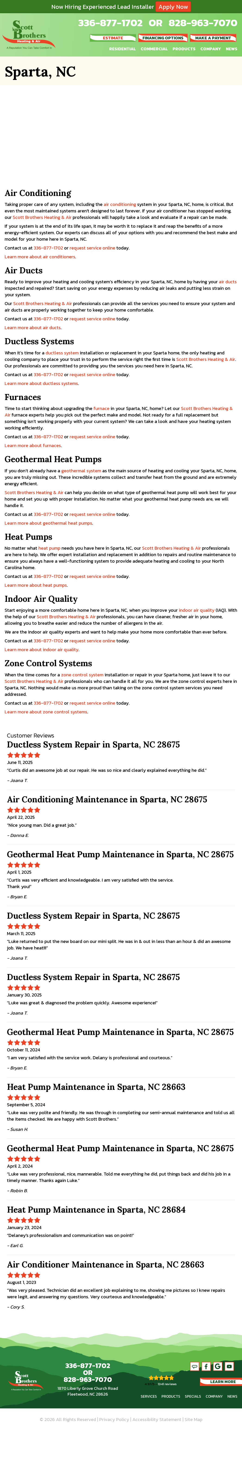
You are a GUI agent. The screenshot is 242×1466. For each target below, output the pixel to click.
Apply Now (173, 6)
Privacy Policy (114, 1419)
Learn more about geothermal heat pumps (48, 523)
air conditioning (120, 204)
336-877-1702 (110, 22)
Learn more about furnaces (33, 445)
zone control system (82, 674)
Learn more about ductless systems (41, 383)
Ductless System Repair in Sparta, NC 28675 (93, 744)
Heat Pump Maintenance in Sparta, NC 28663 (96, 1086)
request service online (92, 247)
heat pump (49, 548)
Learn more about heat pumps (36, 585)
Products (184, 49)
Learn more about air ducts (33, 327)
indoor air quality (196, 610)
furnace (101, 408)
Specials (193, 1396)
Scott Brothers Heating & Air (42, 217)
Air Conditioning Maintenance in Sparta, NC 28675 (107, 799)
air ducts (228, 281)
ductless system (62, 352)
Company (210, 49)
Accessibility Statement (156, 1419)
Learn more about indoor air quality (41, 649)
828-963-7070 (203, 22)
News (231, 49)
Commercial (154, 49)
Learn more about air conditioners (40, 256)
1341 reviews (167, 1384)
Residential (122, 49)
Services (149, 1396)
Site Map (193, 1419)
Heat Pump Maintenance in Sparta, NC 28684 (96, 1209)
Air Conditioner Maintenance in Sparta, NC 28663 (105, 1264)
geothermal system (81, 470)
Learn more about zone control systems (46, 711)
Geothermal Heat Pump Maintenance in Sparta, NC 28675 (120, 854)
